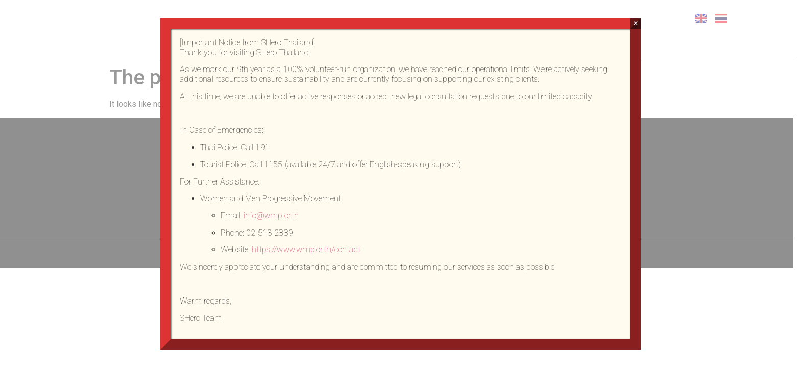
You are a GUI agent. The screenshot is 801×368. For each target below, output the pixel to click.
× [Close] (635, 23)
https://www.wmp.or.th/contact (306, 250)
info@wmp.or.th (271, 215)
